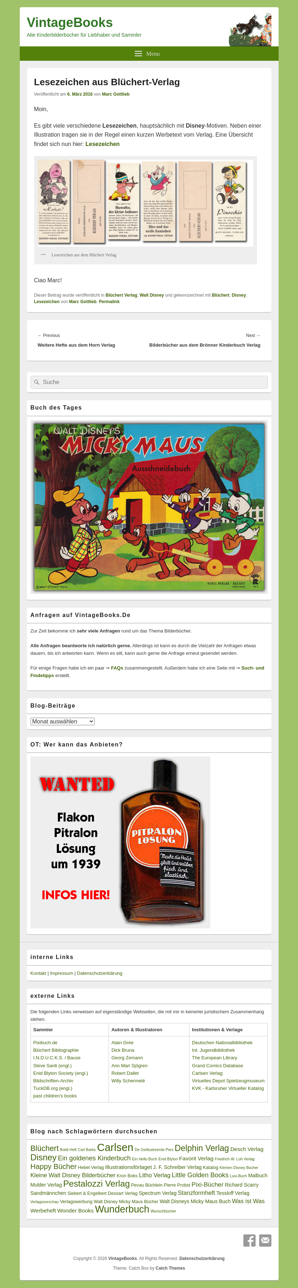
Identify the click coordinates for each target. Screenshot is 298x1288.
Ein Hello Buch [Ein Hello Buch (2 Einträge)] (144, 1159)
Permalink (109, 301)
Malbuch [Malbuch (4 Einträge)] (257, 1175)
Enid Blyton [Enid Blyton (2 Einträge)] (168, 1159)
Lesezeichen (47, 301)
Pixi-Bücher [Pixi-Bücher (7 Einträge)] (208, 1184)
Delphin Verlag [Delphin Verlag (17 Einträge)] (202, 1148)
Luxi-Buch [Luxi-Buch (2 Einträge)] (238, 1176)
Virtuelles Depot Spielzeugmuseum (228, 1080)
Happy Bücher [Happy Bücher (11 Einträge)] (54, 1166)
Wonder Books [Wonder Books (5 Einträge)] (75, 1210)
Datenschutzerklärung (99, 973)
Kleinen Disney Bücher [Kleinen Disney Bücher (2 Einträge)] (239, 1167)
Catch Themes (170, 1268)
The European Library (214, 1057)
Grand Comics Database (217, 1065)
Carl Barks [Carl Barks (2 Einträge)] (87, 1149)
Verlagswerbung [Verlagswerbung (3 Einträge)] (76, 1201)
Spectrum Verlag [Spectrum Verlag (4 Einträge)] (157, 1193)
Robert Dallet (125, 1073)
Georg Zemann (127, 1057)
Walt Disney (151, 295)
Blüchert (220, 295)
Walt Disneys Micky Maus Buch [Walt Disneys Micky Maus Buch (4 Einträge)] (195, 1201)
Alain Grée (122, 1042)
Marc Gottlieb (116, 94)
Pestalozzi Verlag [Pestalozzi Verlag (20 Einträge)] (96, 1183)
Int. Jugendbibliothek (213, 1050)
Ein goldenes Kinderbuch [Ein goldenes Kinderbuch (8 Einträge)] (94, 1158)
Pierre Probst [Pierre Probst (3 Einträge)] (177, 1185)
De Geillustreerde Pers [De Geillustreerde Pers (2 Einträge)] (154, 1149)
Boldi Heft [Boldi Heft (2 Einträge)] (68, 1149)
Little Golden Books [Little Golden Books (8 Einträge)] (200, 1175)
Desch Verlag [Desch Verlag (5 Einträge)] (246, 1149)
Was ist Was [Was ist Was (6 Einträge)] (248, 1201)
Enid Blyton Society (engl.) (60, 1073)
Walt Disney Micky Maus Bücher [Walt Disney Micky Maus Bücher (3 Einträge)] (126, 1201)
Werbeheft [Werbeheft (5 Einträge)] (43, 1210)
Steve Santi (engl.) (52, 1065)
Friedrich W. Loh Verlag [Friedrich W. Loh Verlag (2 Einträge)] (235, 1159)
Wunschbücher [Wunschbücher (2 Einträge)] (163, 1211)
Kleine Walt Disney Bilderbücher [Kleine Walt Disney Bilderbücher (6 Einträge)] (73, 1175)
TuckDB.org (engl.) (53, 1088)
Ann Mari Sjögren (129, 1065)
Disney (239, 295)
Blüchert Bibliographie (56, 1050)
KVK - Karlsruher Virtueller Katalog (228, 1088)
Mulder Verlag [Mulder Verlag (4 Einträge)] (46, 1185)
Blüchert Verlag (121, 295)
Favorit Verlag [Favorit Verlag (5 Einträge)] (196, 1158)
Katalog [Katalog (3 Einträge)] (211, 1167)
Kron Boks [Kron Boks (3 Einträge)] (127, 1175)
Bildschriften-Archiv (53, 1080)
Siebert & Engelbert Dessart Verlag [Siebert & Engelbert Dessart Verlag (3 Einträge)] (103, 1193)
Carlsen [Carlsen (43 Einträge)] (115, 1147)
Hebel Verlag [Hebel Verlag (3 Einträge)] (91, 1167)
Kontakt (38, 973)
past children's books (55, 1096)
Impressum (61, 973)
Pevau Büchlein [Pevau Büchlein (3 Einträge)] (146, 1185)
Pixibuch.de (45, 1042)
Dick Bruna (122, 1050)
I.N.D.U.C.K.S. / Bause (57, 1057)
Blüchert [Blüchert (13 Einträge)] (45, 1148)
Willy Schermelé (128, 1080)
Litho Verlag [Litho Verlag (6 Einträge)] (154, 1175)
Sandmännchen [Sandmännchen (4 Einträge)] (48, 1193)
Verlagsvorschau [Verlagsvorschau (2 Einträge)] (45, 1202)
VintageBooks (70, 22)
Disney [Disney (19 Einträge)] (44, 1157)
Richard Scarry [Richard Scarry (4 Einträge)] (241, 1185)
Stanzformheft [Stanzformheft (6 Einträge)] (196, 1192)
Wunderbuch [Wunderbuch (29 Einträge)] (122, 1209)
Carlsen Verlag (207, 1073)
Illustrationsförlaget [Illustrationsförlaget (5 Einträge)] (128, 1167)
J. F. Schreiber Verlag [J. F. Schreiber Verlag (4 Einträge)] (177, 1167)
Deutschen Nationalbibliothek (222, 1042)
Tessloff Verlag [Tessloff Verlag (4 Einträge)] (232, 1193)
